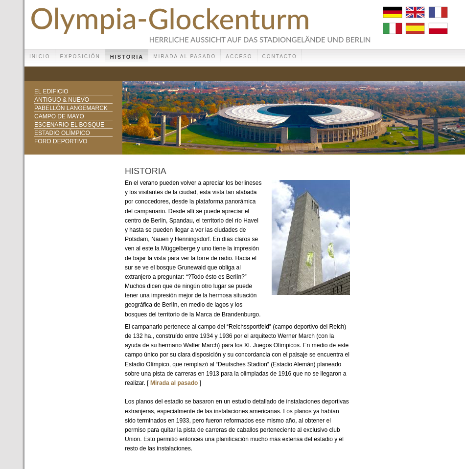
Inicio (39, 56)
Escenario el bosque (69, 124)
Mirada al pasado (184, 56)
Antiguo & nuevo (61, 99)
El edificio (51, 91)
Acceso (239, 56)
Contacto (279, 56)
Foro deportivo (60, 141)
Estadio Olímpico (62, 133)
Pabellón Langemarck (71, 108)
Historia (126, 57)
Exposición (80, 56)
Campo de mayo (59, 116)
